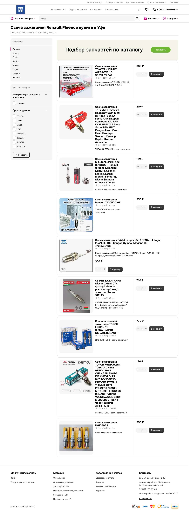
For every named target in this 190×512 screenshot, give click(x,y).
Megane (16, 73)
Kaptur (16, 61)
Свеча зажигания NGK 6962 (106, 424)
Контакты (173, 2)
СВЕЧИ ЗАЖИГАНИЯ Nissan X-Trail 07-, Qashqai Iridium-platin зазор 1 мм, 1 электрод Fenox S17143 (108, 288)
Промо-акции (111, 9)
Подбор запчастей (114, 2)
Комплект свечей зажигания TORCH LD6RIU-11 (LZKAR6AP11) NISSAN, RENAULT (106, 327)
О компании (59, 478)
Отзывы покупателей (63, 482)
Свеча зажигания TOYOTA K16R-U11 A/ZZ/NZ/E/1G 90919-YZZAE (106, 71)
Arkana (16, 53)
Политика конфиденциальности (68, 490)
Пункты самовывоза (156, 2)
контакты (145, 498)
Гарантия (100, 490)
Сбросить (21, 155)
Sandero (16, 77)
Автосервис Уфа (95, 2)
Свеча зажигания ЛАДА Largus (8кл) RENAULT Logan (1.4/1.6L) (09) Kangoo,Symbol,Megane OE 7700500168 (128, 243)
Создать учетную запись (22, 482)
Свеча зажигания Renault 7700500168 (108, 201)
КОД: (104, 78)
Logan (15, 69)
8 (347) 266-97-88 (148, 489)
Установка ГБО (58, 9)
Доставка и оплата (135, 2)
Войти (13, 478)
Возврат (100, 482)
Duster (16, 57)
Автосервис (96, 9)
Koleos (15, 65)
